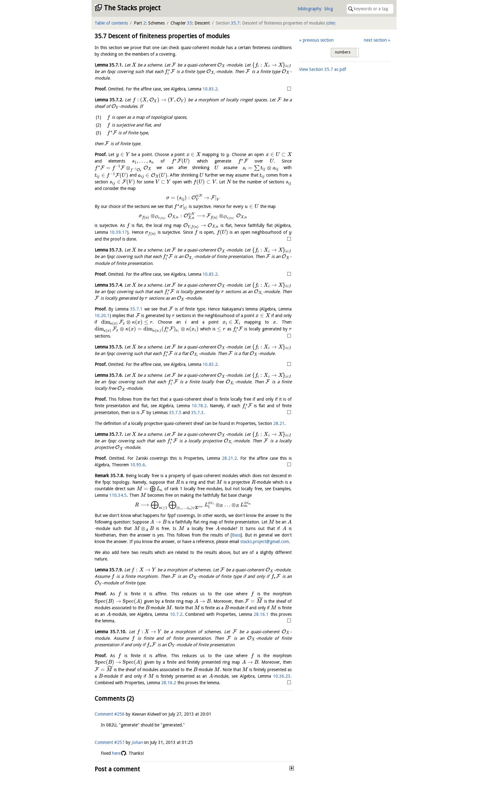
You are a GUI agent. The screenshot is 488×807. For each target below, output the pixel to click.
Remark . (109, 475)
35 (189, 23)
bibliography (309, 8)
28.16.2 (253, 687)
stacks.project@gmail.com (264, 541)
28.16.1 (183, 619)
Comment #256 (109, 725)
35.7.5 (175, 412)
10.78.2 (199, 405)
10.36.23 (165, 687)
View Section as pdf (322, 69)
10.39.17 (118, 232)
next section (375, 40)
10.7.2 (101, 619)
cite (330, 23)
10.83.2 (210, 88)
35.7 (235, 23)
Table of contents (111, 23)
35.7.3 (197, 412)
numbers (342, 52)
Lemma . (109, 64)
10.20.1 (102, 315)
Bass (236, 535)
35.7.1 (136, 309)
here (116, 764)
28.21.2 (229, 458)
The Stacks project (132, 8)
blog (329, 8)
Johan (137, 753)
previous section (318, 40)
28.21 (278, 423)
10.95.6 (137, 464)
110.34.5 (118, 495)
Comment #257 (109, 753)
